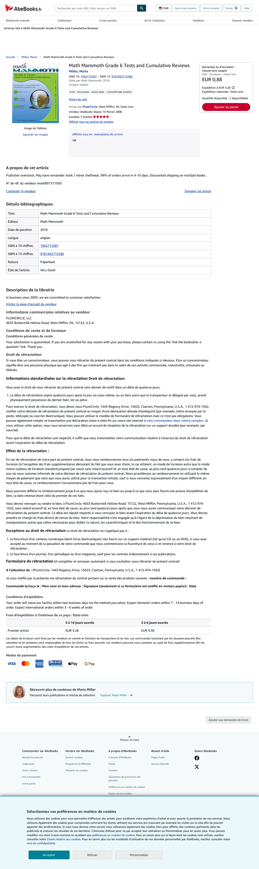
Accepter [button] (49, 855)
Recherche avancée (18, 20)
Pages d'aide (158, 757)
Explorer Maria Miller (117, 695)
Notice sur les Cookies (120, 793)
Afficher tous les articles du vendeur (91, 121)
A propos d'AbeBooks (119, 757)
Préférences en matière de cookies (126, 786)
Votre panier (29, 783)
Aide (246, 8)
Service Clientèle (160, 763)
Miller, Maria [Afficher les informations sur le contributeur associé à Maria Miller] (29, 57)
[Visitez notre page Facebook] (196, 758)
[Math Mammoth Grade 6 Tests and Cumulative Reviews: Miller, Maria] (35, 92)
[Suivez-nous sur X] (196, 767)
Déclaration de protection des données (124, 778)
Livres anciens (108, 20)
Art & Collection (154, 20)
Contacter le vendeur (21, 191)
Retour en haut (129, 739)
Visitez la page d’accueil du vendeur (31, 304)
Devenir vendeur (242, 20)
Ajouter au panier (226, 107)
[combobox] (96, 8)
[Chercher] (141, 8)
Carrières (113, 770)
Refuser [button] (92, 855)
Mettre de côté (78, 99)
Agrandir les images (35, 134)
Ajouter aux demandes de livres (228, 720)
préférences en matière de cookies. (113, 835)
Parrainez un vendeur (76, 770)
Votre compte (211, 8)
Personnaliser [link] (139, 855)
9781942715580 (52, 254)
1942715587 (89, 76)
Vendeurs (198, 20)
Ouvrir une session (186, 8)
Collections (64, 20)
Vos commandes (31, 776)
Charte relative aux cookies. (64, 839)
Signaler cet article (198, 191)
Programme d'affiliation (78, 763)
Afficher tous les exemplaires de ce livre (97, 134)
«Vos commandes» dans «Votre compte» (175, 420)
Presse (111, 763)
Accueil (10, 57)
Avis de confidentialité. (41, 843)
